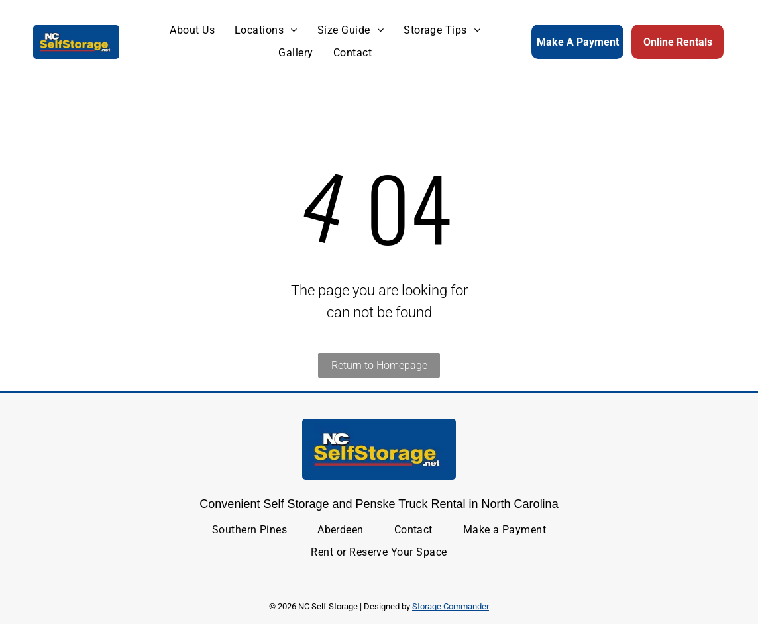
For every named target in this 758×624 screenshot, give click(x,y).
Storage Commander (450, 606)
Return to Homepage (379, 365)
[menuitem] (192, 30)
